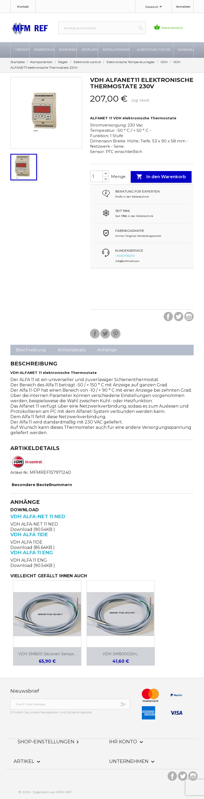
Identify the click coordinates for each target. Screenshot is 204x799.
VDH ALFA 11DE (29, 535)
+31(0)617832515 (125, 255)
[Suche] (102, 27)
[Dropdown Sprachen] (155, 7)
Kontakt (23, 6)
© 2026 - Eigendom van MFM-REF (45, 792)
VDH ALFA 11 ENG (31, 553)
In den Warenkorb (161, 176)
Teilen (94, 333)
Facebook (168, 316)
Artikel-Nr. (19, 472)
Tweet (105, 333)
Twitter (178, 316)
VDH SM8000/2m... (121, 654)
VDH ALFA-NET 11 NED (37, 516)
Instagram (189, 316)
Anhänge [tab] (107, 349)
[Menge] (96, 176)
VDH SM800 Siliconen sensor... (47, 654)
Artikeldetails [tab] (72, 349)
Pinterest (115, 333)
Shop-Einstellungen (49, 742)
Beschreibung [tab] (31, 349)
